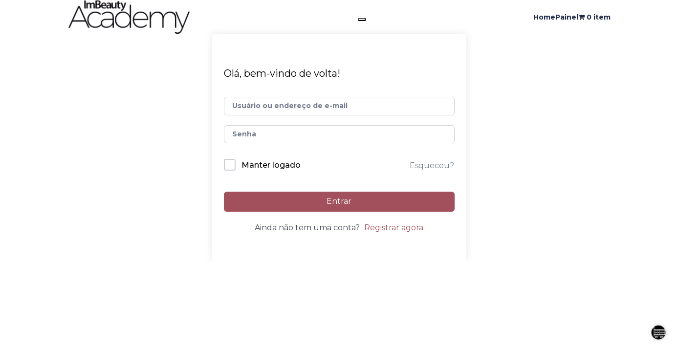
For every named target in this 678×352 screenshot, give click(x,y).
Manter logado (271, 165)
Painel (566, 17)
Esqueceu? (432, 165)
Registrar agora (393, 227)
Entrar (339, 201)
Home (544, 17)
